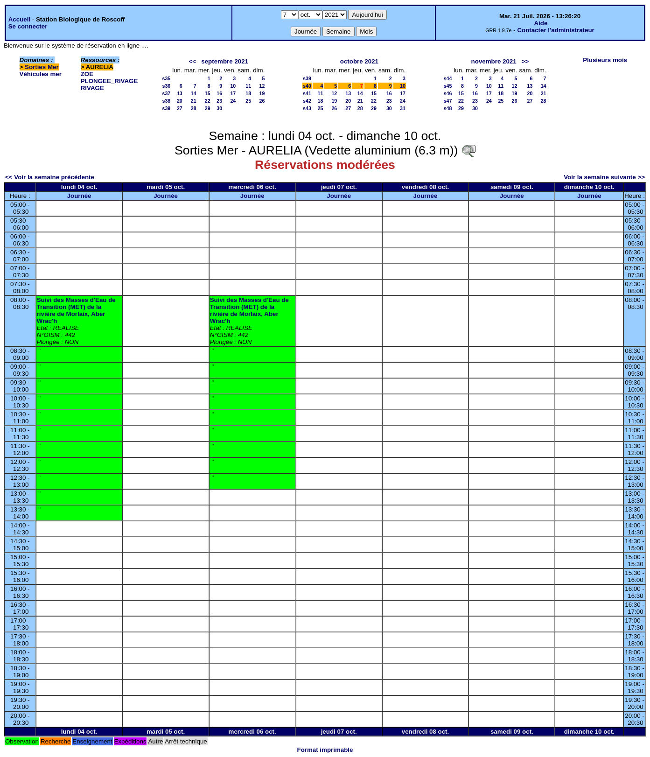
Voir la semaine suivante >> (604, 177)
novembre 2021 (494, 61)
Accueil (19, 19)
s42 (307, 101)
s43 (307, 108)
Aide (540, 23)
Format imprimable (325, 749)
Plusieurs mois (605, 59)
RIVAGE (92, 87)
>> (525, 61)
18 (248, 93)
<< (192, 61)
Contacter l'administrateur (555, 30)
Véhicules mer (41, 73)
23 (219, 101)
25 (248, 101)
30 (219, 108)
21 (193, 101)
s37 (166, 93)
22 (207, 101)
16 (219, 93)
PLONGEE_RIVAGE (109, 80)
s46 (448, 93)
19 (262, 93)
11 (248, 86)
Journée (79, 195)
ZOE (87, 73)
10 (233, 86)
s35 (166, 78)
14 (193, 93)
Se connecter (28, 26)
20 (179, 101)
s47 (448, 101)
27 (179, 108)
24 (233, 101)
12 (262, 86)
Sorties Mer (42, 66)
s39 (166, 108)
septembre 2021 (224, 61)
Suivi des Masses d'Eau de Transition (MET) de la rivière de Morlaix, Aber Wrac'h (76, 310)
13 (179, 93)
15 (207, 93)
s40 (307, 86)
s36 (166, 86)
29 (207, 108)
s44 (448, 78)
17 (233, 93)
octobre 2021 (359, 61)
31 (402, 108)
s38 (166, 101)
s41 (307, 93)
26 (262, 101)
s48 (448, 108)
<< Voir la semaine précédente (49, 177)
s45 (448, 86)
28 (193, 108)
